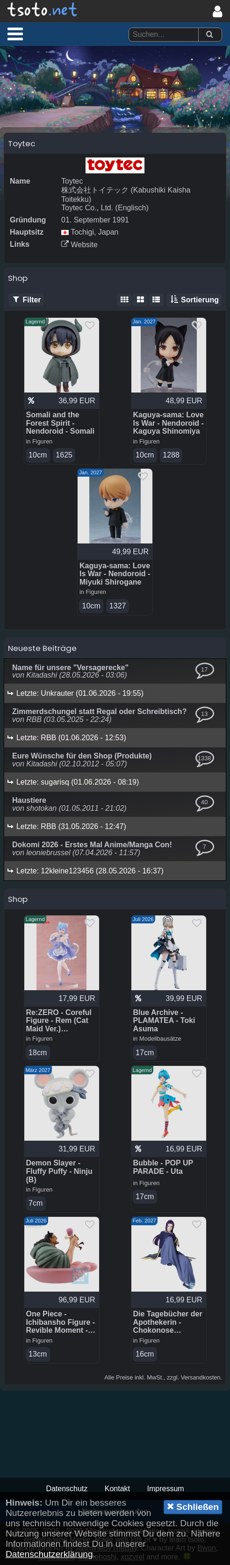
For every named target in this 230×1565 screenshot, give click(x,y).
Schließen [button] (193, 1506)
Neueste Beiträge (42, 648)
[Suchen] (209, 35)
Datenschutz (66, 1489)
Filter (26, 300)
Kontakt (117, 1489)
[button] (15, 34)
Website (79, 245)
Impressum (165, 1489)
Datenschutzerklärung (49, 1554)
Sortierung (194, 300)
